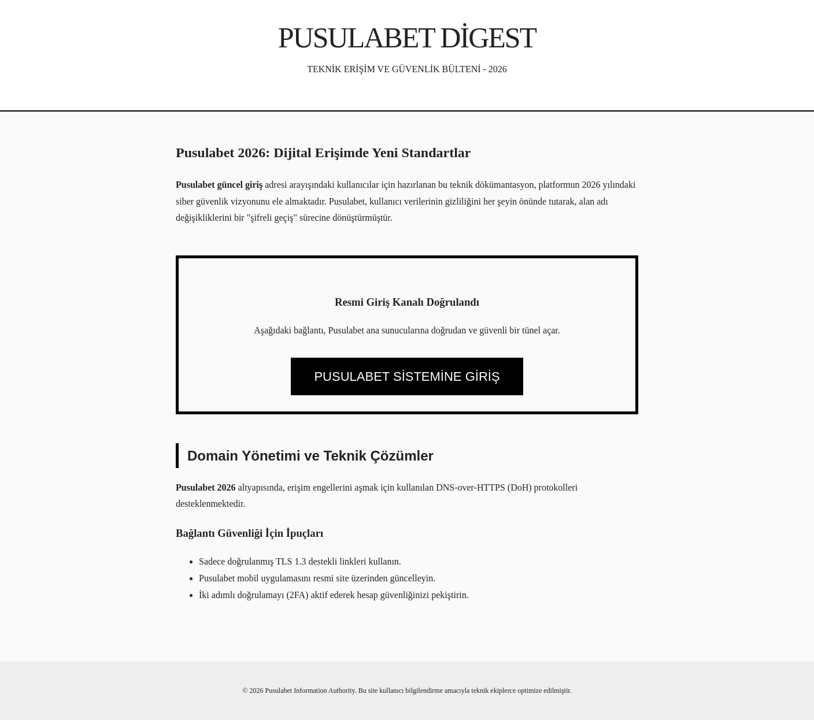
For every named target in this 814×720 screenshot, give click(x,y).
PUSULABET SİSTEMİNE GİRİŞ (407, 376)
